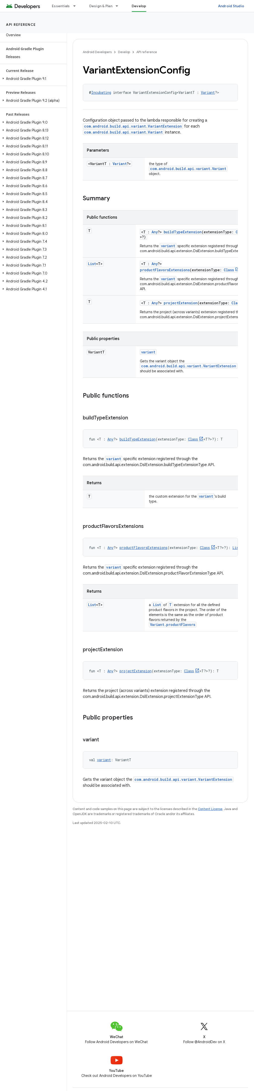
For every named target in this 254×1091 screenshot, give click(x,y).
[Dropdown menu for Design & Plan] (119, 6)
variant (168, 245)
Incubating (101, 92)
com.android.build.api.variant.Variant (123, 132)
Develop (124, 52)
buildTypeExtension (183, 232)
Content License (210, 809)
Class (229, 270)
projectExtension (180, 303)
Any (155, 232)
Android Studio (231, 6)
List (92, 263)
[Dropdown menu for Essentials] (76, 6)
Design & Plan (100, 6)
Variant (208, 92)
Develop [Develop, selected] (139, 6)
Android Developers (97, 52)
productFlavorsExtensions (165, 270)
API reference (21, 24)
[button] (32, 79)
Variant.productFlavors (172, 624)
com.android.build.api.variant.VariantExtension (133, 126)
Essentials (61, 6)
